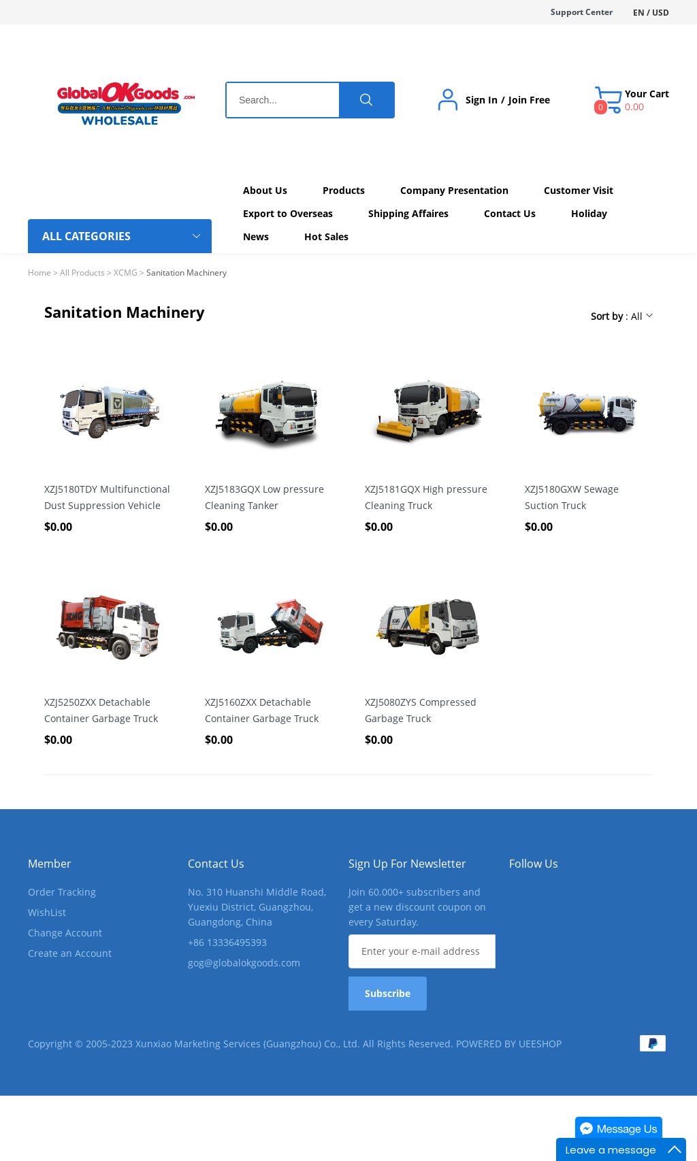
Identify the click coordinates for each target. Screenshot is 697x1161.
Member (49, 863)
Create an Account (70, 953)
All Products (82, 272)
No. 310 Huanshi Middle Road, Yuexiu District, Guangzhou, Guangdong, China (257, 906)
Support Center (582, 12)
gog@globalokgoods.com (244, 962)
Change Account (65, 932)
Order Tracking (62, 891)
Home (39, 272)
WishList (47, 912)
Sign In (482, 100)
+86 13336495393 (227, 942)
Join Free (529, 100)
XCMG (125, 272)
